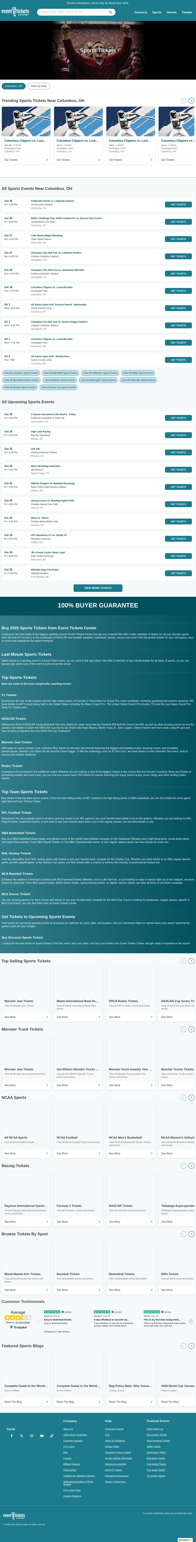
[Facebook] (12, 1436)
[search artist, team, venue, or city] (76, 12)
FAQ (107, 1435)
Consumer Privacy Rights (118, 1452)
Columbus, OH (13, 86)
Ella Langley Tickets (157, 1435)
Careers (67, 1458)
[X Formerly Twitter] (22, 1436)
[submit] (110, 12)
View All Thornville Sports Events (138, 380)
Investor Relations (72, 1496)
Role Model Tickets (156, 1464)
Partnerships (69, 1470)
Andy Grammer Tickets (158, 1440)
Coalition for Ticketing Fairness (79, 1476)
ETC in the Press (72, 1490)
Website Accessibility (115, 1464)
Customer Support (114, 1429)
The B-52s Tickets (156, 1476)
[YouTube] (42, 1436)
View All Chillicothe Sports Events (100, 373)
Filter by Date (39, 86)
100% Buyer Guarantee (75, 1435)
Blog (65, 1452)
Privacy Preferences (115, 1481)
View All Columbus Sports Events (21, 373)
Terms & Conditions (115, 1440)
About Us (68, 1429)
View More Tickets (98, 588)
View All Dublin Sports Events (138, 373)
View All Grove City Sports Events (58, 387)
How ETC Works (113, 1470)
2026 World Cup (155, 1429)
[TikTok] (52, 1436)
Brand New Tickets (156, 1452)
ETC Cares (69, 1446)
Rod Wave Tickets (156, 1458)
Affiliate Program (71, 1464)
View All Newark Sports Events (19, 387)
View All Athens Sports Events (59, 380)
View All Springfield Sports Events (21, 380)
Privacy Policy (112, 1446)
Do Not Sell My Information (118, 1458)
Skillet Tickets (154, 1446)
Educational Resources (117, 1476)
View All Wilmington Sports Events (98, 380)
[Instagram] (32, 1436)
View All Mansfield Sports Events (60, 373)
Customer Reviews (72, 1440)
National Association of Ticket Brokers (78, 1483)
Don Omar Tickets (156, 1470)
